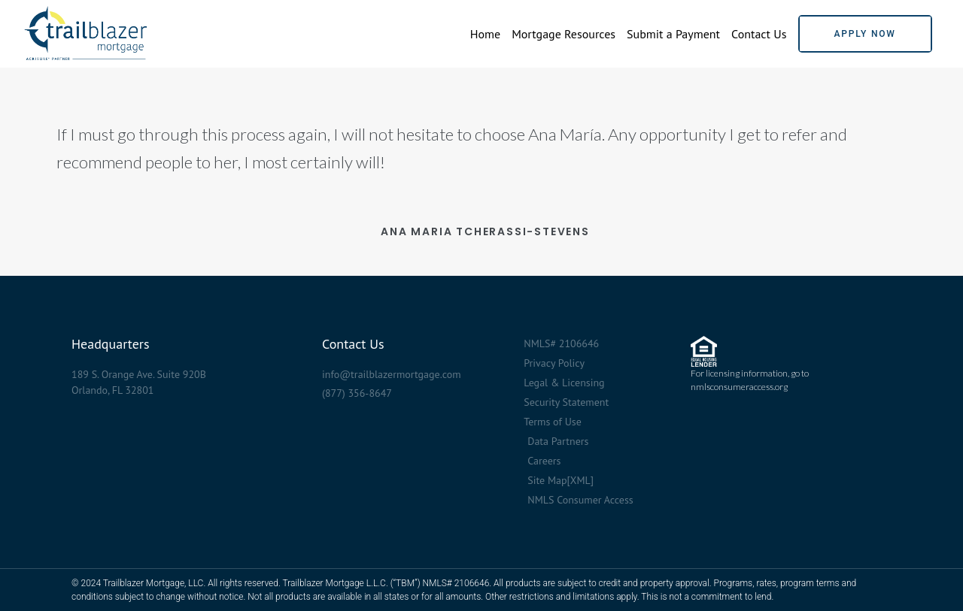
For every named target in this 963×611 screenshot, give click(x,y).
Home (485, 33)
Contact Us (758, 33)
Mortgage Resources (563, 33)
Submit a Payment (673, 33)
